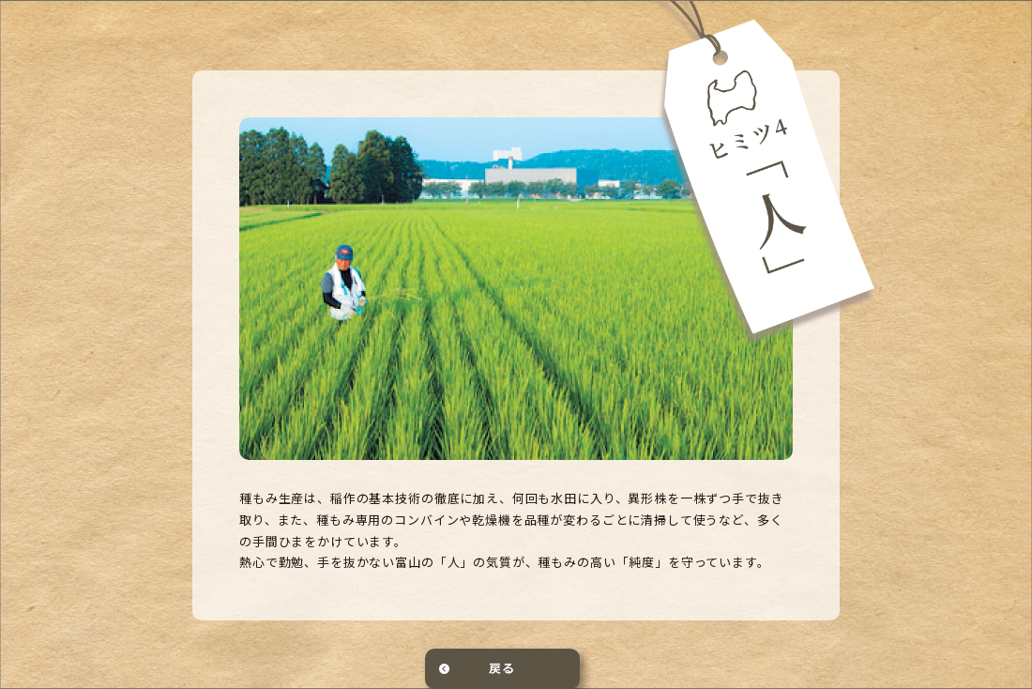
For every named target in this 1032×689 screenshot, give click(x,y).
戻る (502, 668)
